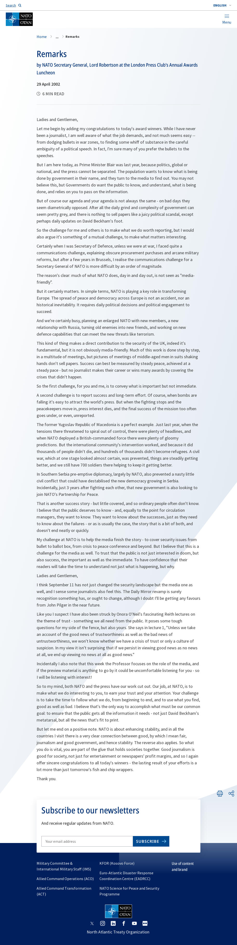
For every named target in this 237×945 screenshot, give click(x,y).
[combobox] (222, 5)
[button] (222, 5)
